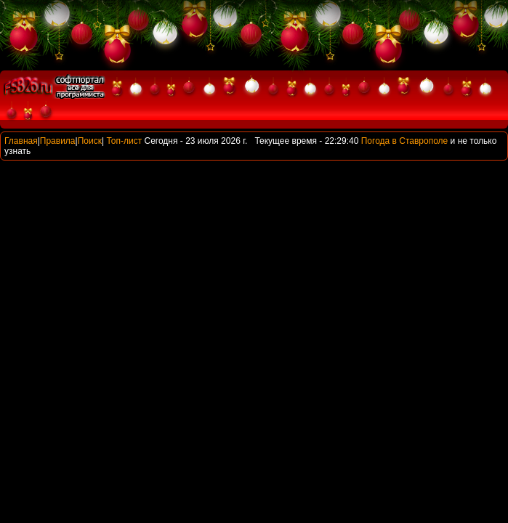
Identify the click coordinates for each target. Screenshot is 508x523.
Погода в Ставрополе (404, 141)
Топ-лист (124, 141)
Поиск (90, 141)
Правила (58, 141)
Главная (21, 141)
